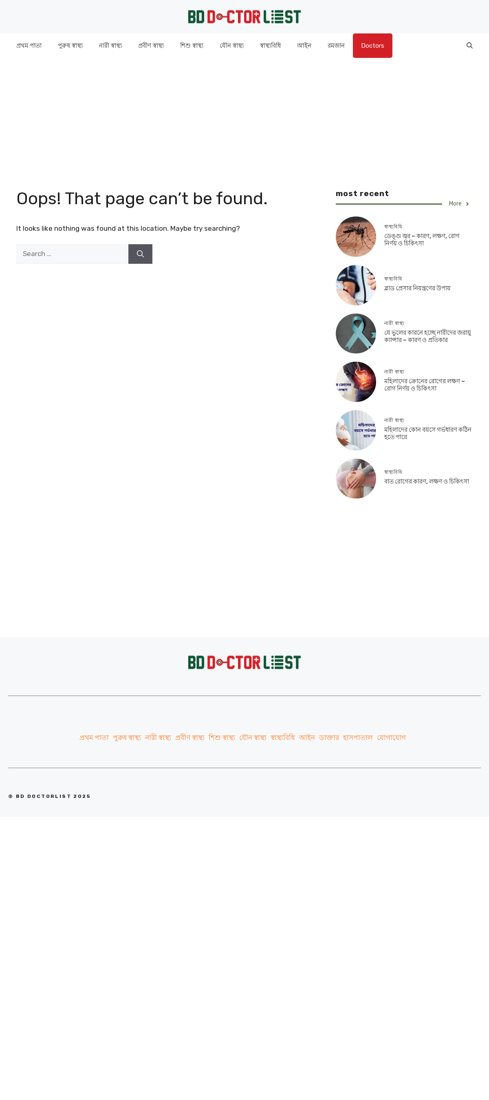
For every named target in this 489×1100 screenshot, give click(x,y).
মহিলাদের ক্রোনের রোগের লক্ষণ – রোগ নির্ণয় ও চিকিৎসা (424, 385)
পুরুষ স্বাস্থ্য (70, 45)
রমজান (336, 45)
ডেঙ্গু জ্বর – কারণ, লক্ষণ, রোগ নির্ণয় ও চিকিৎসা (422, 239)
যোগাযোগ (391, 737)
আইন (304, 45)
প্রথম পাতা (29, 45)
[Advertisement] (244, 115)
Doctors (372, 45)
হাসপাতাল (358, 737)
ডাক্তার (329, 737)
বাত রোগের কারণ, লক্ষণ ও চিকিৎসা (426, 481)
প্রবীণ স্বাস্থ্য (151, 45)
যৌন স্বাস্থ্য (232, 45)
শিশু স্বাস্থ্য (191, 45)
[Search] (140, 254)
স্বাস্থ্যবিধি (270, 45)
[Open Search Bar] (469, 45)
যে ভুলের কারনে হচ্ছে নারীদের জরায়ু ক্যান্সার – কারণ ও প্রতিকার (427, 336)
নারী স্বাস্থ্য (110, 45)
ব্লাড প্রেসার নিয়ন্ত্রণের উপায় (417, 288)
